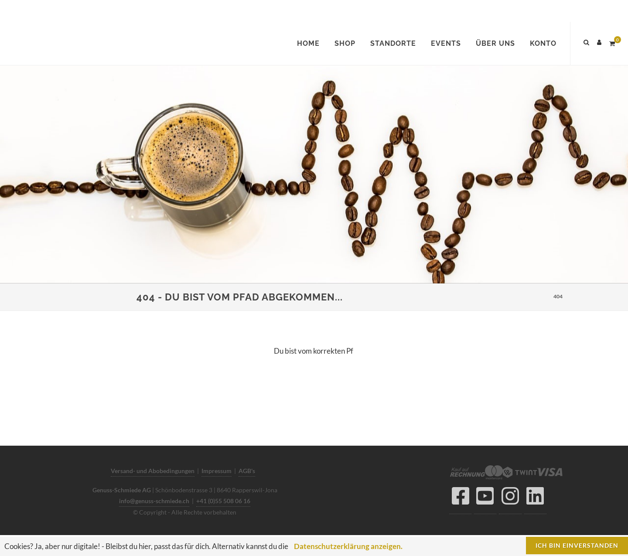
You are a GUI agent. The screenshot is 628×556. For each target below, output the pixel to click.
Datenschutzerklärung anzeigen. (348, 546)
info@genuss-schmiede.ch (154, 501)
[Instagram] (510, 498)
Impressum (216, 470)
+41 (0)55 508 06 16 (223, 501)
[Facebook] (460, 498)
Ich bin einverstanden (577, 545)
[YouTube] (485, 498)
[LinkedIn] (535, 498)
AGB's (247, 470)
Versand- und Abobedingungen (153, 470)
